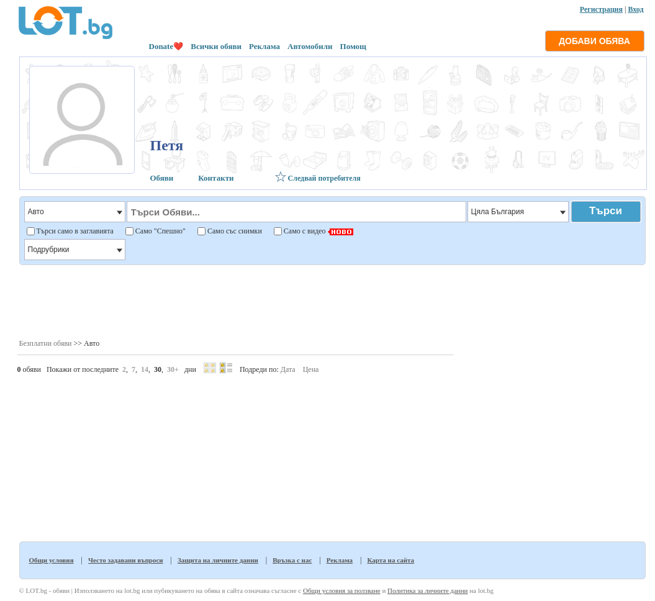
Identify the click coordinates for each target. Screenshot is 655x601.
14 (144, 369)
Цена (311, 369)
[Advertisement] (331, 301)
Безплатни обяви (45, 343)
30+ (173, 369)
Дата (288, 369)
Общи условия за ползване (342, 590)
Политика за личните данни (427, 590)
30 (157, 369)
